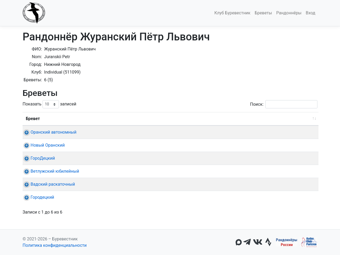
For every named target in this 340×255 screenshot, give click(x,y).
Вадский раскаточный (48, 184)
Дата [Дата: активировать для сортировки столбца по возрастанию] (121, 118)
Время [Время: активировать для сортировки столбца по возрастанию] (257, 118)
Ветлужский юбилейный (50, 171)
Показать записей (49, 104)
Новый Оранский (43, 145)
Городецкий (37, 197)
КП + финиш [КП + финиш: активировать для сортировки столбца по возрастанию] (187, 118)
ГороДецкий (38, 158)
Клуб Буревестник (232, 12)
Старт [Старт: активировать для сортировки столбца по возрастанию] (154, 118)
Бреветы (263, 12)
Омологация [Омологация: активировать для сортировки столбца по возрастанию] (292, 118)
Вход (310, 12)
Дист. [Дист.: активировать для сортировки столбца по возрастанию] (95, 118)
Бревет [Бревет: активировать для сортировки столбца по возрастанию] (33, 118)
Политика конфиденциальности (55, 245)
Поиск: (283, 104)
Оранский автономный (49, 132)
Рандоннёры (288, 12)
